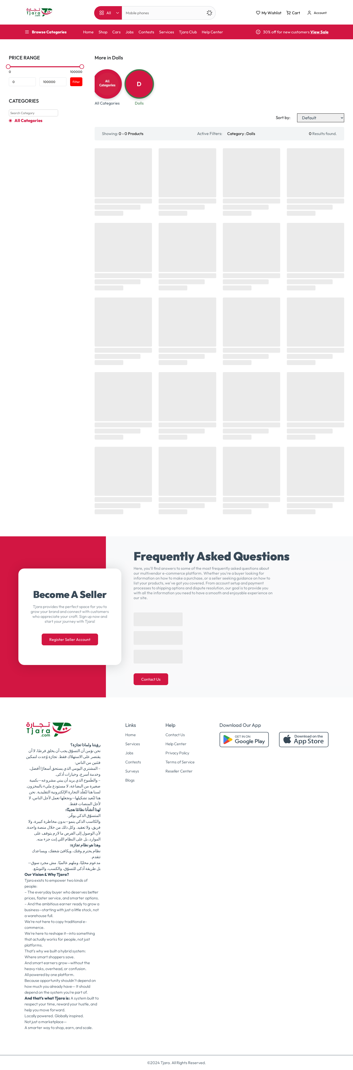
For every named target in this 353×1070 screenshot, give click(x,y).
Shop (103, 31)
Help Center (212, 31)
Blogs (130, 780)
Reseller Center (179, 771)
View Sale (319, 31)
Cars (116, 31)
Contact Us (151, 679)
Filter (76, 82)
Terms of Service (180, 761)
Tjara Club (188, 31)
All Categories (28, 120)
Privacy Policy (177, 752)
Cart (293, 12)
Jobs (130, 31)
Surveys (132, 771)
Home (88, 31)
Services (166, 31)
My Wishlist (268, 12)
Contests (146, 31)
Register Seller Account (69, 639)
